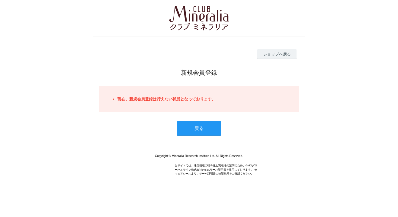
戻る (199, 128)
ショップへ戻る (277, 54)
